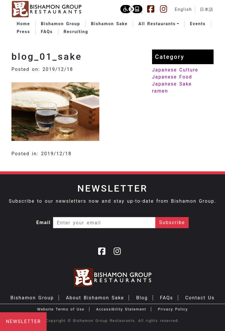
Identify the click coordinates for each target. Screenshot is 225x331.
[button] (158, 24)
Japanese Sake (172, 84)
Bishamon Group (32, 298)
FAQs (166, 298)
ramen (160, 91)
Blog (142, 298)
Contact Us (199, 298)
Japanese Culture (175, 70)
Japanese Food (172, 77)
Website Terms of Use (60, 309)
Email (43, 222)
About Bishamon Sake (95, 298)
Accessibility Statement (121, 309)
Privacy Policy (173, 309)
